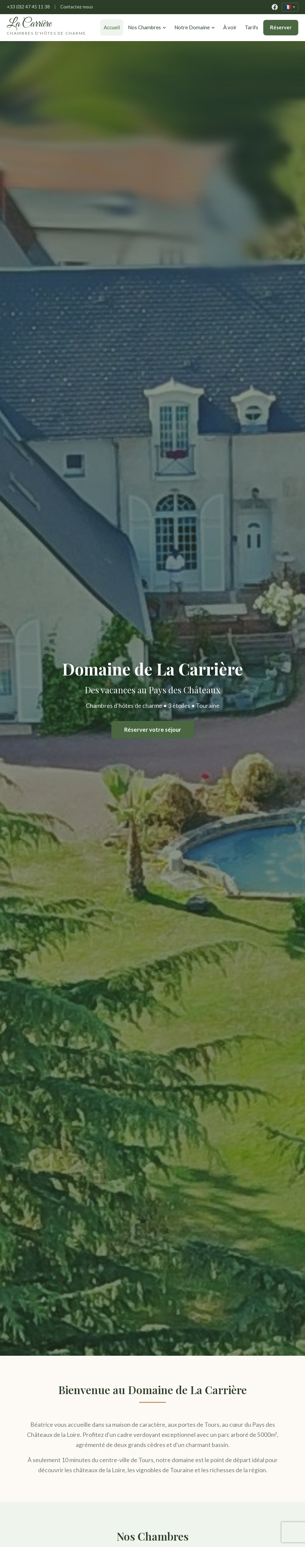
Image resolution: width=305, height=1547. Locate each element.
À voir (222, 30)
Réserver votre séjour (152, 736)
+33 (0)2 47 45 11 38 (28, 6)
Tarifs (250, 31)
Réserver (281, 31)
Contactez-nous (76, 6)
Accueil (98, 31)
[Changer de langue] (290, 7)
